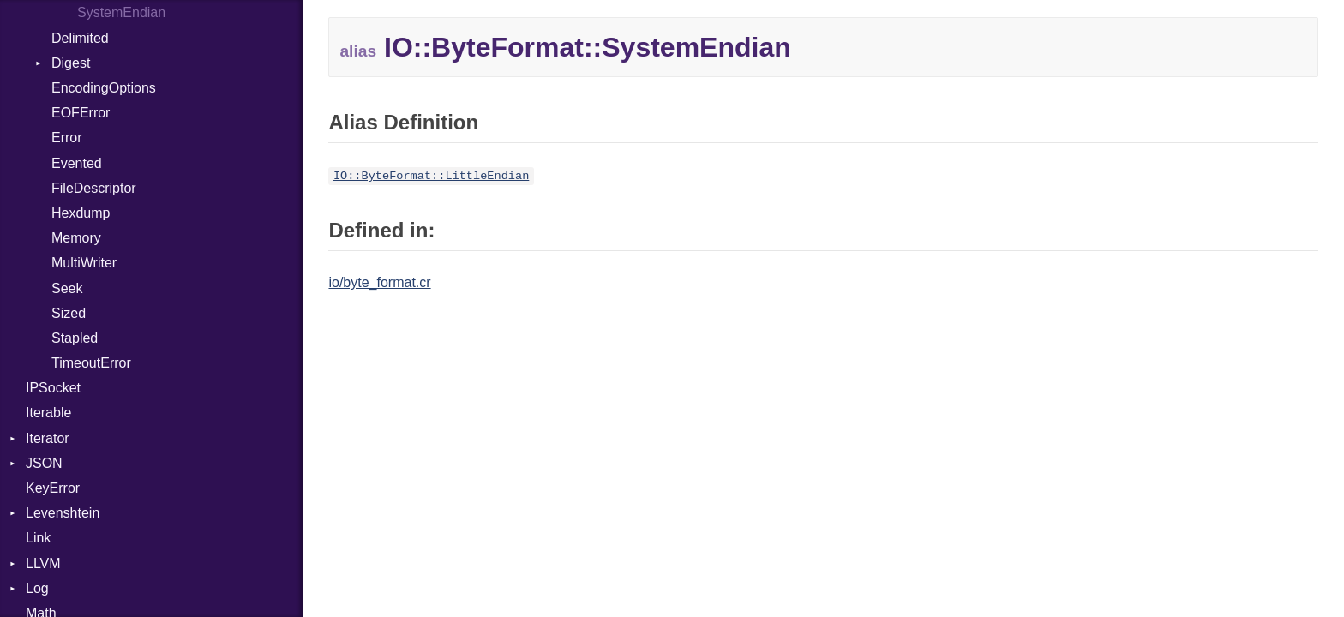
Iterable (48, 412)
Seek (66, 288)
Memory (76, 238)
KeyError (53, 488)
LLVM (43, 563)
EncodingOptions (103, 88)
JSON (44, 463)
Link (38, 537)
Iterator (47, 438)
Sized (68, 313)
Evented (76, 163)
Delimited (80, 38)
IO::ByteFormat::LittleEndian (431, 176)
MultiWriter (84, 262)
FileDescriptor (93, 188)
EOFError (80, 112)
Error (66, 137)
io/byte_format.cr (379, 282)
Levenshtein (62, 513)
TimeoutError (91, 363)
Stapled (74, 338)
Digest (70, 63)
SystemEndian (121, 12)
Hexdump (80, 213)
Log (37, 588)
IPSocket (53, 387)
